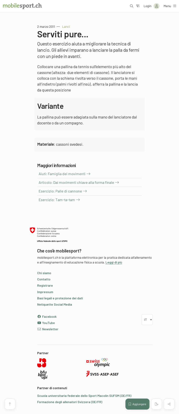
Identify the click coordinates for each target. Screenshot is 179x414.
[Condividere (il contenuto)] (169, 404)
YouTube (46, 323)
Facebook (47, 316)
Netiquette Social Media (54, 304)
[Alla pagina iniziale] (22, 6)
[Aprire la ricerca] (131, 6)
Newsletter (47, 329)
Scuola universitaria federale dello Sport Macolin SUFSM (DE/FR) (84, 396)
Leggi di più (114, 262)
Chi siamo (44, 273)
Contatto (43, 279)
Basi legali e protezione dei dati (60, 298)
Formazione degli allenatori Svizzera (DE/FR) (69, 402)
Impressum (45, 292)
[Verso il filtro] (137, 6)
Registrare (45, 285)
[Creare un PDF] (156, 404)
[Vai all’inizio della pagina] (9, 404)
